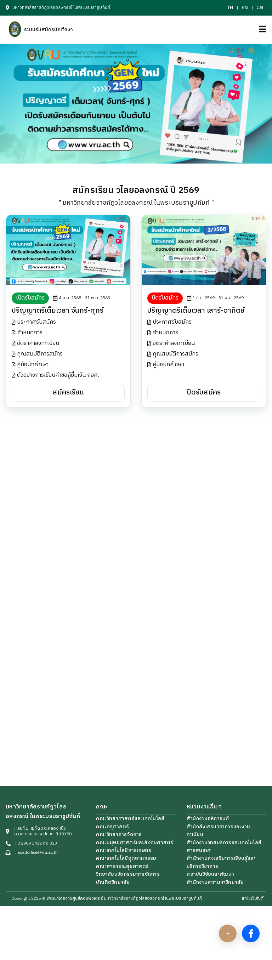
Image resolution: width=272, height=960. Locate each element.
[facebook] (251, 933)
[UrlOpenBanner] (136, 104)
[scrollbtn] (228, 933)
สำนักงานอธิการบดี (208, 818)
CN (259, 8)
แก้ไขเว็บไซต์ (253, 899)
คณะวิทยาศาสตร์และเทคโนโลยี (130, 818)
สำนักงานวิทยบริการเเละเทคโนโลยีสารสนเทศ (224, 846)
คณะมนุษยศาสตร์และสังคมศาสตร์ (134, 843)
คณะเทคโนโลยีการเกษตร (123, 850)
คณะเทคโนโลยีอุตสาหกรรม (126, 858)
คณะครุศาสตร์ (112, 827)
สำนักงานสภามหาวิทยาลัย (215, 882)
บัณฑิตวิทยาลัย (113, 882)
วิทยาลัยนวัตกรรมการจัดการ (127, 874)
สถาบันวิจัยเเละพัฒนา (210, 874)
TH (230, 8)
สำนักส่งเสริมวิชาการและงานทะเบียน (218, 831)
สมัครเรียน (68, 392)
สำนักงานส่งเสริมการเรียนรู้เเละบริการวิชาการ (221, 862)
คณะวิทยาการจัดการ (119, 834)
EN (245, 8)
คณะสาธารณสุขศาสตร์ (122, 866)
